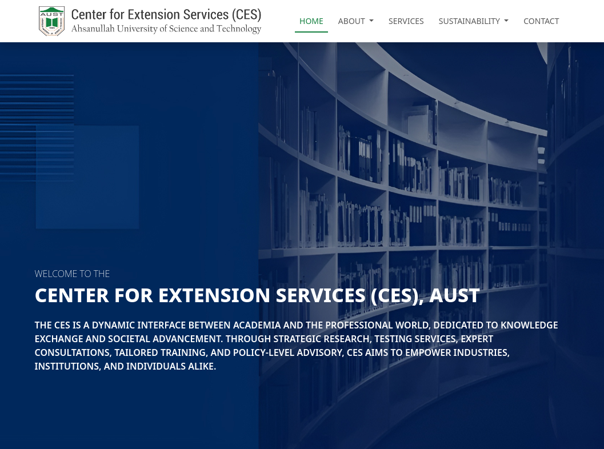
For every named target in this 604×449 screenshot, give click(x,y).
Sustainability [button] (470, 20)
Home (311, 20)
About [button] (352, 20)
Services (406, 20)
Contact (541, 20)
